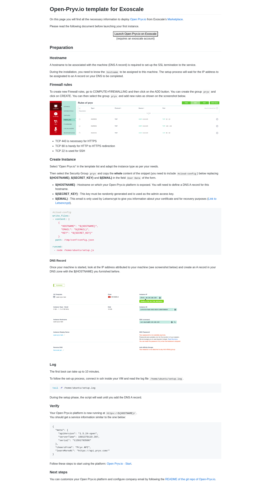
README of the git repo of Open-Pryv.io (190, 479)
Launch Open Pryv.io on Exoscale (135, 33)
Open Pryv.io (138, 19)
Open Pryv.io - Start (119, 463)
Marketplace (175, 19)
